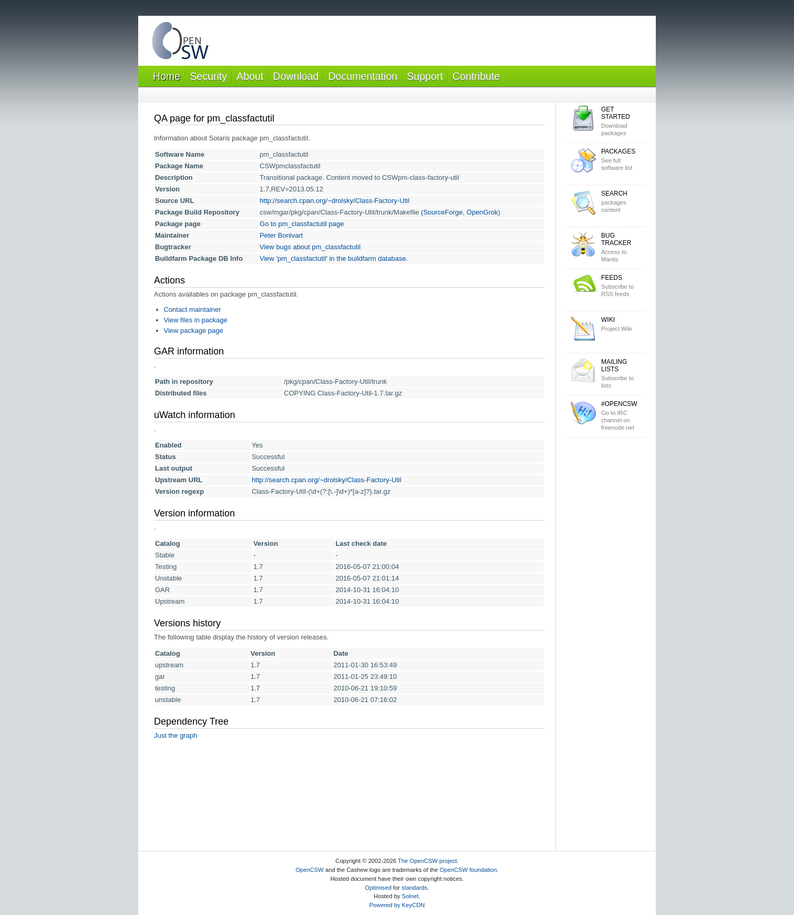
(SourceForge (441, 212)
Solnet (410, 896)
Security (208, 76)
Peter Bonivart (281, 235)
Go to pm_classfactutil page (302, 224)
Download (295, 76)
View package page (193, 330)
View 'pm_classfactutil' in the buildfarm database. (334, 258)
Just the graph (175, 735)
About (249, 76)
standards (414, 887)
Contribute (476, 76)
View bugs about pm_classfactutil (310, 247)
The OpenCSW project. (428, 861)
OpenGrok (482, 212)
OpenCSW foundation (468, 870)
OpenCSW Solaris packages (180, 43)
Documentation (362, 76)
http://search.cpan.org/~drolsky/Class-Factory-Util (334, 201)
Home (166, 76)
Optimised (378, 887)
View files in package (196, 320)
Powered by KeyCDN (397, 905)
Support (425, 76)
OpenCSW (309, 870)
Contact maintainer (192, 309)
